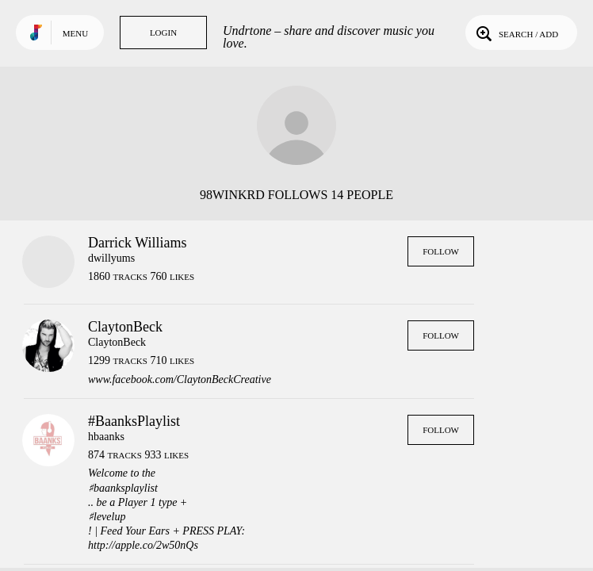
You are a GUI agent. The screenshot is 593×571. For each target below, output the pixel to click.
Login (163, 32)
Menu (75, 33)
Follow (441, 251)
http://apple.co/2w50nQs (143, 545)
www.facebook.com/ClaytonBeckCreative (179, 379)
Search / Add (515, 32)
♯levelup (106, 517)
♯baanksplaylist (123, 488)
